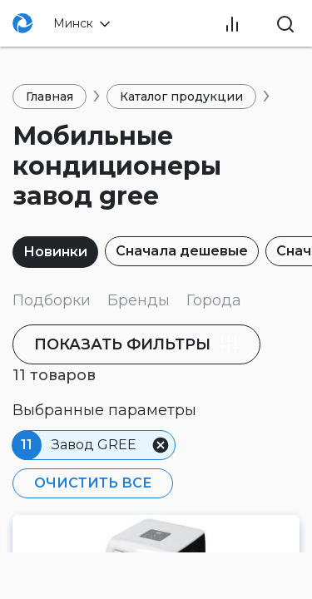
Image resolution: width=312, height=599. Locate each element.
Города (213, 300)
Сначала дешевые (182, 251)
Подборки (51, 300)
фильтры (136, 344)
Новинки (55, 252)
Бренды (138, 300)
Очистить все (92, 483)
